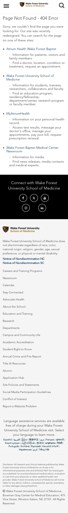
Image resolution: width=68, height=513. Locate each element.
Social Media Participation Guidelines (27, 392)
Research (8, 321)
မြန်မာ (24, 439)
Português (14, 446)
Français (50, 439)
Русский (36, 446)
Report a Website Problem (20, 406)
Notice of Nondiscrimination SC (23, 263)
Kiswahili (46, 446)
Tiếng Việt (44, 449)
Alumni (7, 370)
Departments (11, 328)
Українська (25, 449)
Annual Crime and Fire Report (22, 356)
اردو (35, 449)
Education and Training (17, 313)
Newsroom (10, 278)
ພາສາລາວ (50, 443)
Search (60, 4)
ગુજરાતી (60, 439)
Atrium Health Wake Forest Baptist (31, 49)
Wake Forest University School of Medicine (30, 77)
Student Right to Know (17, 349)
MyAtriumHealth (18, 114)
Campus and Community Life (21, 335)
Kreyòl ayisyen (12, 443)
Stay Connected (13, 292)
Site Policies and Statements (21, 384)
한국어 (40, 443)
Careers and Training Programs (22, 271)
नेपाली (59, 443)
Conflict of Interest (15, 399)
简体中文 (33, 439)
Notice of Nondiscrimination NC (23, 258)
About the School (14, 306)
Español (7, 439)
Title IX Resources (14, 363)
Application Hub (13, 377)
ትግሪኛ (55, 446)
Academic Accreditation (18, 342)
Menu (7, 4)
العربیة (16, 439)
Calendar (8, 285)
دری (42, 439)
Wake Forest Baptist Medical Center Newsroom (32, 149)
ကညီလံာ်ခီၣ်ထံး (28, 443)
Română (25, 446)
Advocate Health (13, 299)
